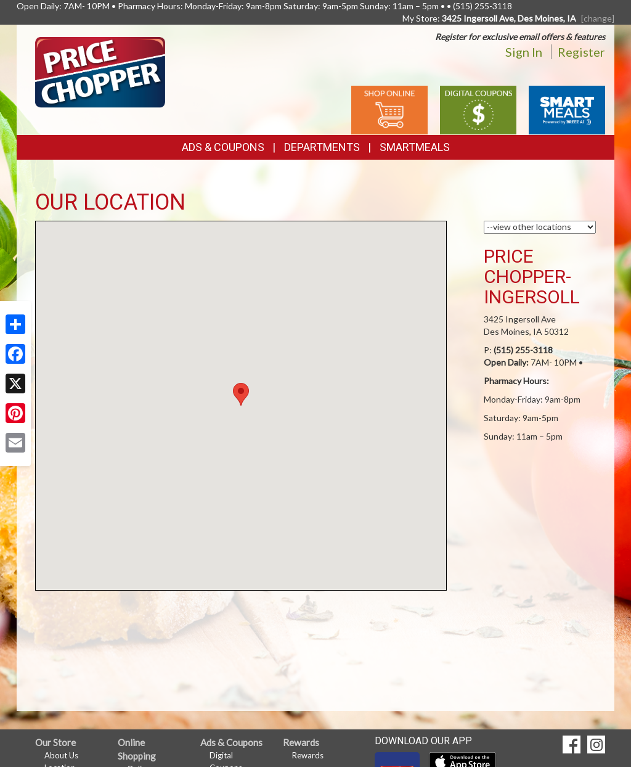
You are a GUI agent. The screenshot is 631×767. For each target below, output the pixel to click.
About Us (61, 755)
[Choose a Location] (540, 227)
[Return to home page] (100, 71)
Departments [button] (322, 147)
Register (581, 51)
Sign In (523, 51)
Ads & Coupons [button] (223, 147)
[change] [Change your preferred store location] (597, 18)
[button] (241, 394)
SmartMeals (415, 147)
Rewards (308, 755)
